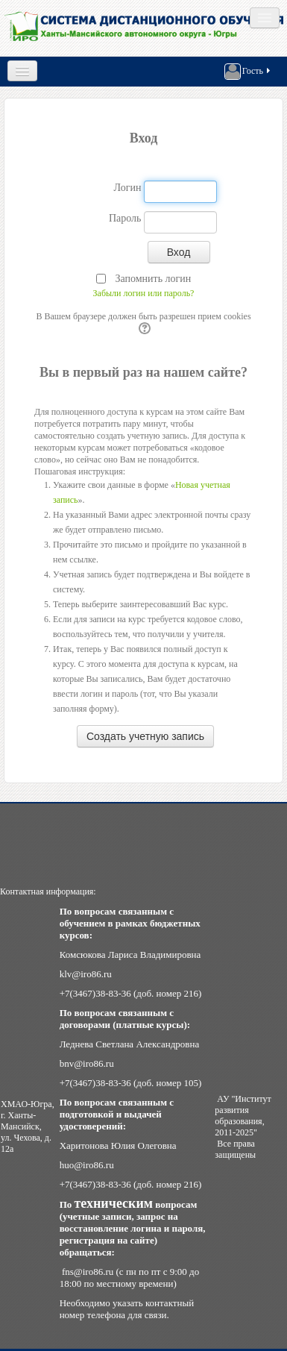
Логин (128, 187)
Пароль (125, 218)
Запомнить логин (153, 278)
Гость (248, 71)
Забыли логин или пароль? (144, 293)
